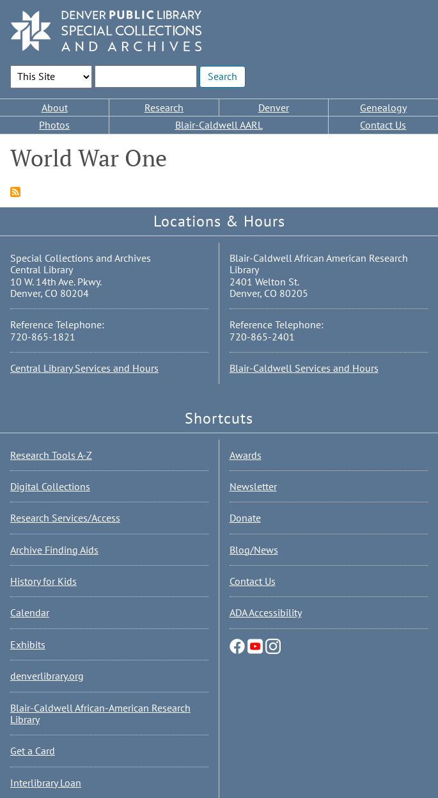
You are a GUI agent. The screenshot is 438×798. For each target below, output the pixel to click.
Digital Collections (50, 486)
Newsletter (253, 486)
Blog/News (254, 549)
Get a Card (32, 750)
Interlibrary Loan (45, 782)
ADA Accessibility (266, 612)
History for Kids (43, 581)
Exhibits (27, 644)
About (55, 107)
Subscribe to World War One (15, 192)
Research (164, 107)
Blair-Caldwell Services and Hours (304, 368)
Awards (246, 455)
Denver (273, 107)
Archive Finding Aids (54, 549)
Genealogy (383, 107)
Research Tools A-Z (51, 455)
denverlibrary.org (47, 675)
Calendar (29, 612)
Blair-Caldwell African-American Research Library (100, 713)
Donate (245, 517)
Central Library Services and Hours (84, 368)
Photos (54, 124)
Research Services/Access (65, 517)
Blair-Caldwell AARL (219, 124)
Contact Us (383, 124)
